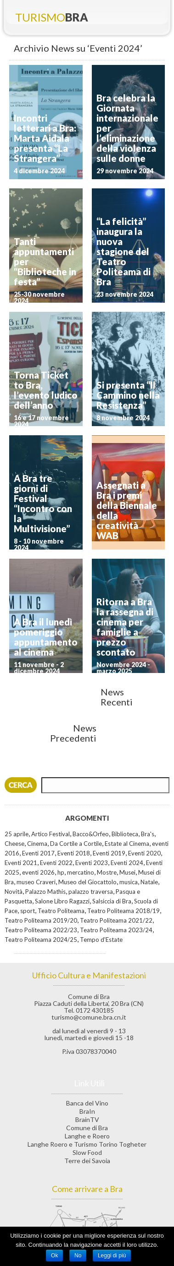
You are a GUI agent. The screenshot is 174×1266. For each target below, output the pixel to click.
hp (60, 872)
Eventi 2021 (21, 862)
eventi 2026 (38, 872)
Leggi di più (112, 1255)
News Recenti (117, 696)
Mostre (107, 872)
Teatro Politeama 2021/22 (116, 920)
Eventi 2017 (38, 853)
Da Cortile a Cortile (76, 843)
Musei (127, 872)
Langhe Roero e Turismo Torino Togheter (87, 1144)
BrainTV (87, 1119)
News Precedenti (73, 732)
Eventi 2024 (127, 862)
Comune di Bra (87, 1128)
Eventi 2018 (73, 853)
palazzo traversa (90, 891)
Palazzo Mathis (45, 891)
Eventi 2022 (56, 862)
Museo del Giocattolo (87, 882)
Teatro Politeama (61, 910)
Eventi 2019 (109, 853)
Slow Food (87, 1152)
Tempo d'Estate (101, 939)
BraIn (87, 1111)
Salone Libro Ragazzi (62, 901)
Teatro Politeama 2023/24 (116, 930)
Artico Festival (50, 834)
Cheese (14, 843)
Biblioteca (125, 834)
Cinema (37, 843)
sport (27, 910)
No (77, 1255)
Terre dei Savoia (87, 1161)
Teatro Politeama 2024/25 (41, 939)
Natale (149, 882)
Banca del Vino (87, 1103)
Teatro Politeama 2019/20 (41, 920)
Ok (54, 1255)
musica (128, 882)
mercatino (80, 872)
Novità (13, 891)
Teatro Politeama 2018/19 (123, 910)
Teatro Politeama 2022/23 (41, 930)
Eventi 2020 (144, 853)
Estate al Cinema (127, 843)
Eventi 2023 (91, 862)
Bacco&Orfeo (91, 834)
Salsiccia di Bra (111, 901)
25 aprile (16, 834)
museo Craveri (36, 882)
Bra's (147, 834)
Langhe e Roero (87, 1136)
